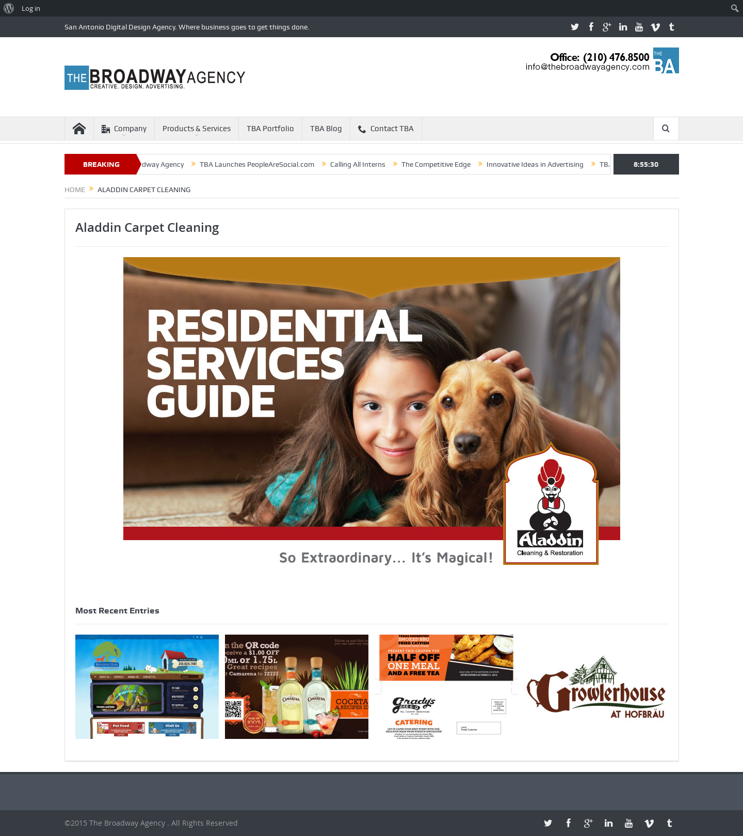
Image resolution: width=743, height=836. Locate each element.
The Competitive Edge (443, 164)
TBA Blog (326, 128)
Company (124, 129)
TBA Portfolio (270, 128)
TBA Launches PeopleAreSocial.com (264, 164)
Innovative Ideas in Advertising (542, 164)
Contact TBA (386, 129)
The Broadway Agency (156, 164)
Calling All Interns (365, 164)
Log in (31, 8)
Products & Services (197, 128)
